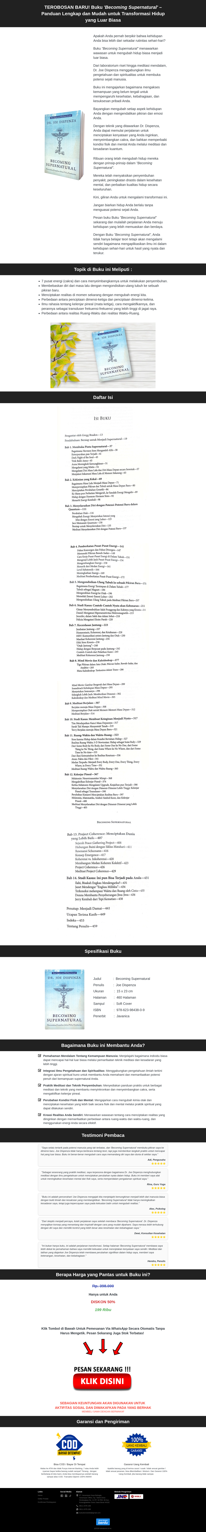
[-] (61, 1496)
